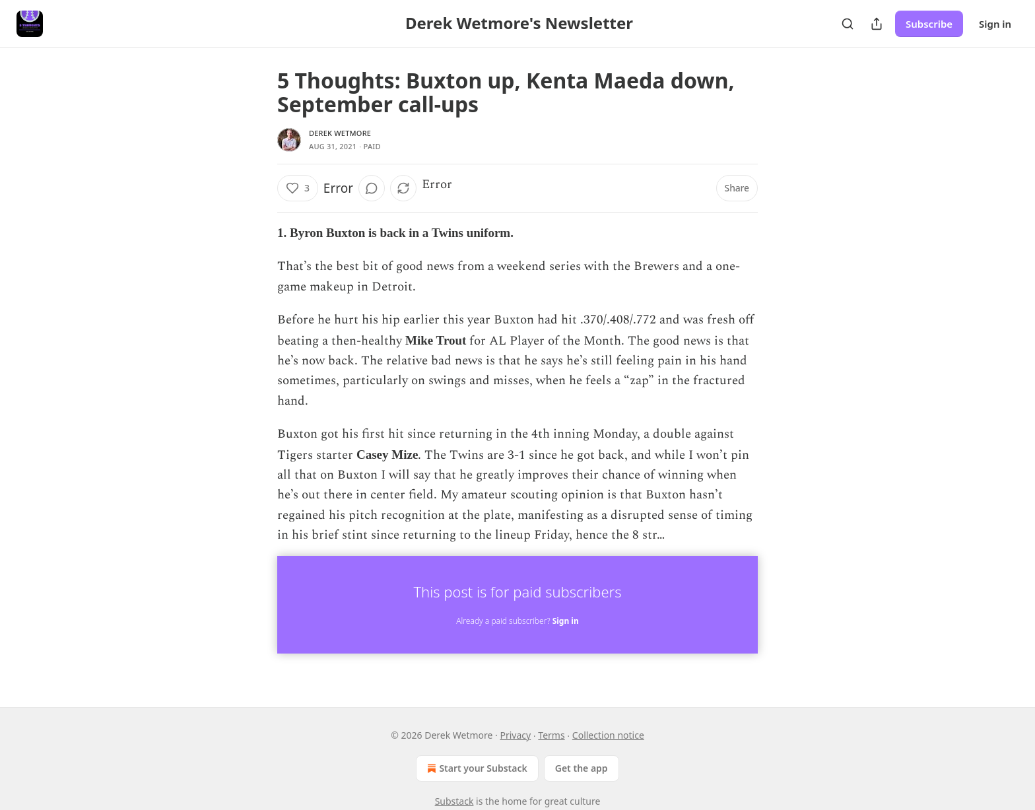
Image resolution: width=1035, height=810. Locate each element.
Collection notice (608, 735)
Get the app (581, 768)
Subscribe (929, 23)
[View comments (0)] (371, 188)
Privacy (515, 735)
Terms (551, 735)
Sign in (995, 23)
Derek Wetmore (340, 133)
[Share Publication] (876, 24)
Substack (454, 801)
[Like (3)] (297, 188)
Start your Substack (475, 768)
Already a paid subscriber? (517, 620)
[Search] (847, 24)
